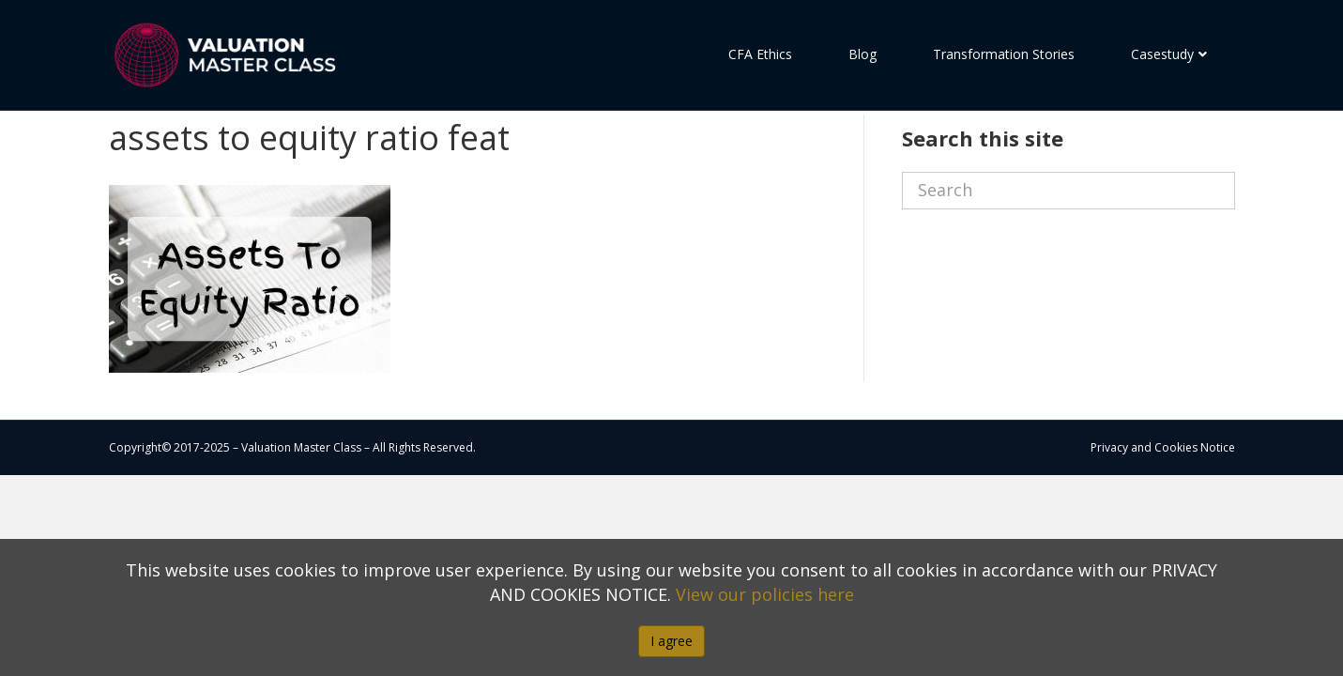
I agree (671, 641)
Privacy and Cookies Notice (1163, 481)
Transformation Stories (1004, 54)
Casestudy (1162, 54)
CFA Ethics (760, 54)
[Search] (1068, 224)
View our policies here (765, 594)
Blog (862, 54)
